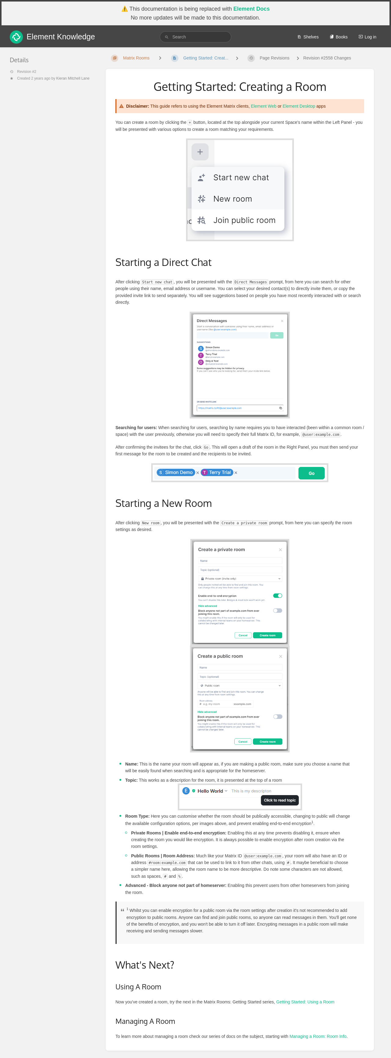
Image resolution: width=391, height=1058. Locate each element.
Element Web (263, 106)
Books (339, 36)
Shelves (308, 36)
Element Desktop (299, 106)
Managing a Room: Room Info (318, 1036)
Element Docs (251, 9)
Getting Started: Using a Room (305, 1001)
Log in (367, 36)
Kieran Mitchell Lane (73, 78)
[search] (195, 36)
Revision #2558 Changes (327, 58)
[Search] (167, 37)
